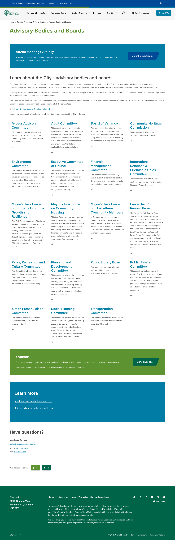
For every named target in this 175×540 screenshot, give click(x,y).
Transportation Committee (102, 311)
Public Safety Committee (140, 264)
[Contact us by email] (164, 497)
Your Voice (83, 497)
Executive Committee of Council (67, 164)
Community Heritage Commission (146, 125)
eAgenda (119, 362)
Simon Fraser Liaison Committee (27, 311)
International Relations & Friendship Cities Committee (143, 168)
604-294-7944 (22, 448)
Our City (110, 13)
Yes (35, 468)
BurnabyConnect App (99, 497)
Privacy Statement (139, 535)
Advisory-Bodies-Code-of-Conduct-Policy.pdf (31, 109)
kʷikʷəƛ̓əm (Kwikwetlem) (63, 512)
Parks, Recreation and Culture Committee (28, 264)
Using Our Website (157, 535)
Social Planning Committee (63, 311)
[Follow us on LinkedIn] (158, 497)
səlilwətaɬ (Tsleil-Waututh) (111, 509)
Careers (52, 497)
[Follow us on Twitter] (134, 497)
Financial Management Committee (101, 166)
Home (12, 22)
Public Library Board (106, 262)
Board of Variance (104, 123)
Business (97, 13)
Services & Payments (35, 13)
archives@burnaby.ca (75, 367)
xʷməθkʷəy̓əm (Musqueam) (63, 509)
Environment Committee (21, 164)
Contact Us (164, 13)
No (46, 468)
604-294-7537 (20, 451)
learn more (72, 520)
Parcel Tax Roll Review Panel (141, 206)
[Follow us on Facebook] (140, 497)
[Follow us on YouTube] (152, 497)
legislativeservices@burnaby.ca (23, 444)
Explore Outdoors (79, 13)
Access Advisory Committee (24, 125)
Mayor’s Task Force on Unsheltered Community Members (107, 208)
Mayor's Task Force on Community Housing (65, 208)
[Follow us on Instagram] (146, 497)
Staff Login (160, 501)
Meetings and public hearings (33, 401)
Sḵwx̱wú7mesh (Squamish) (87, 509)
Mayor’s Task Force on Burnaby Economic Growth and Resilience (28, 210)
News (73, 497)
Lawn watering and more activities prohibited (55, 3)
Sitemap (15, 535)
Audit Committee (64, 123)
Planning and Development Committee (61, 266)
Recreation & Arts (58, 13)
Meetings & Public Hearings (36, 22)
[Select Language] (144, 13)
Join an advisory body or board (34, 408)
